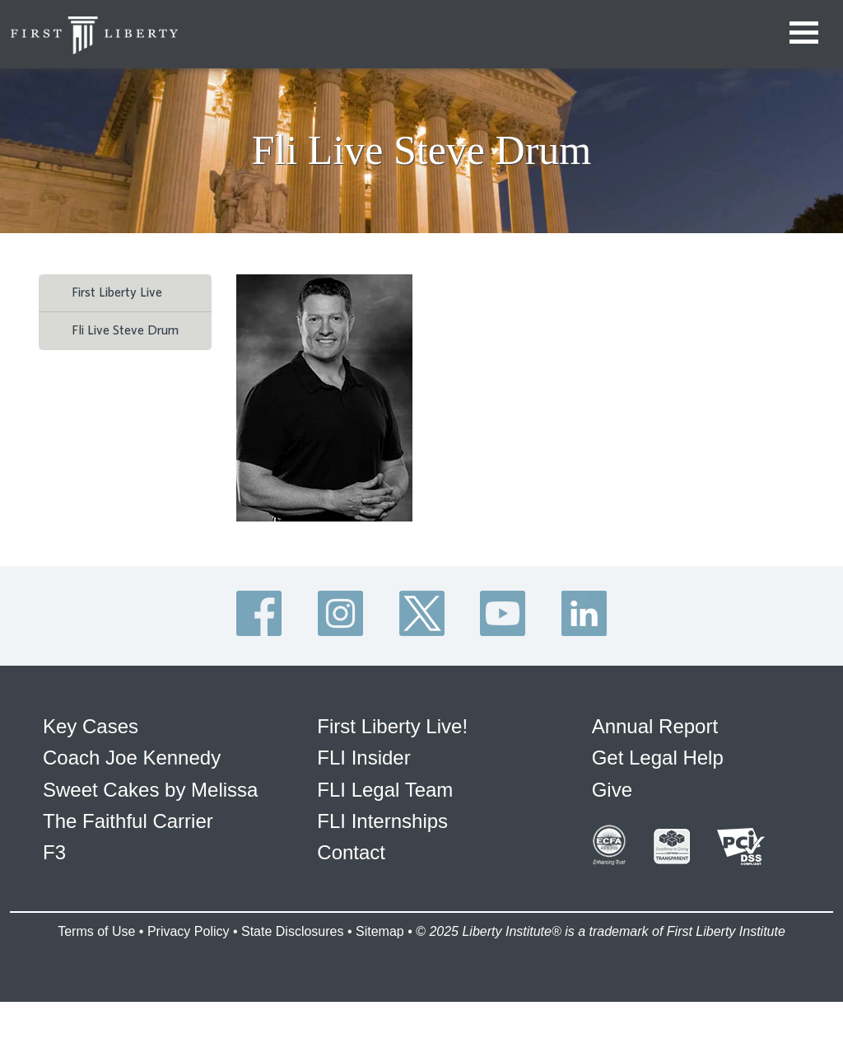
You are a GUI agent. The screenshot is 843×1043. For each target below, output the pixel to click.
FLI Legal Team (385, 790)
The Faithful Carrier (128, 821)
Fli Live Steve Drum (125, 330)
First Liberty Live (117, 292)
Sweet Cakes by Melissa (150, 790)
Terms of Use (96, 931)
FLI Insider (363, 757)
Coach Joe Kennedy (132, 757)
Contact (351, 852)
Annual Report (655, 726)
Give (612, 790)
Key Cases (90, 726)
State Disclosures (292, 931)
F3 (54, 852)
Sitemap (380, 931)
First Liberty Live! (392, 726)
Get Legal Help (658, 757)
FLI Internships (382, 821)
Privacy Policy (188, 931)
